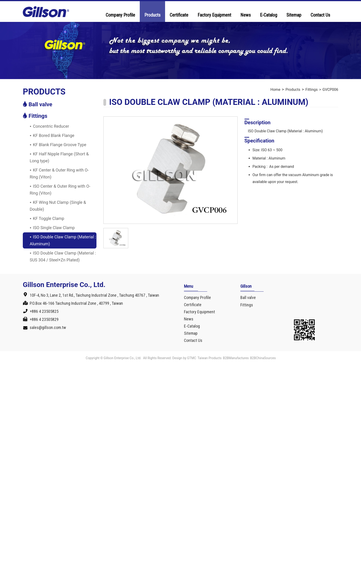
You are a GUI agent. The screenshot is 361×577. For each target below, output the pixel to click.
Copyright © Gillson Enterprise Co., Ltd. (113, 358)
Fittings (38, 116)
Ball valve (40, 104)
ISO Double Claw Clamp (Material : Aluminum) (63, 240)
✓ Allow (7, 382)
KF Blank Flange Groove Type (59, 144)
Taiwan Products (209, 358)
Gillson (246, 286)
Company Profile (120, 15)
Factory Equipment (214, 15)
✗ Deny (7, 389)
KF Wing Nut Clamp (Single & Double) (58, 206)
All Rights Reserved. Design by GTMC (169, 358)
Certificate (179, 15)
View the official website (46, 430)
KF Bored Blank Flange (53, 135)
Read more (11, 430)
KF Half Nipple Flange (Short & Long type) (59, 157)
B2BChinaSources (263, 358)
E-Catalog (268, 15)
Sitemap (293, 15)
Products (152, 15)
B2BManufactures (236, 358)
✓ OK (149, 573)
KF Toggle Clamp (48, 218)
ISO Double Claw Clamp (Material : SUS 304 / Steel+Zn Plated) (63, 256)
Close (5, 368)
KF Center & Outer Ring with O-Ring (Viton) (59, 173)
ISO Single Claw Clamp (54, 227)
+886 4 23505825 (44, 311)
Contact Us (320, 15)
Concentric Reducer (51, 126)
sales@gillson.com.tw (48, 327)
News (245, 15)
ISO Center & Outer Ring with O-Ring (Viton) (60, 189)
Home (275, 89)
